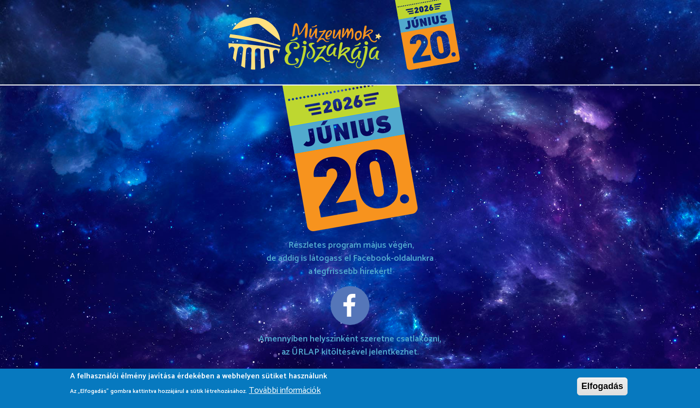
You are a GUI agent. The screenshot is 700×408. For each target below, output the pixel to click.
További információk (285, 393)
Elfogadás (602, 388)
